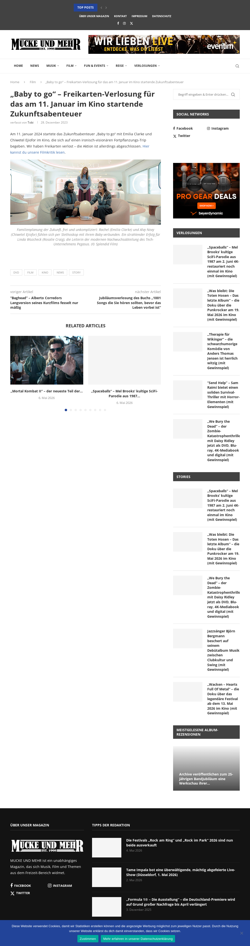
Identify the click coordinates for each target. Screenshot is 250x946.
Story (76, 272)
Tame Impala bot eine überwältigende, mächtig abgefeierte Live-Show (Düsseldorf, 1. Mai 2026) (180, 872)
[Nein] (241, 933)
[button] (101, 7)
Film (69, 66)
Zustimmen (88, 939)
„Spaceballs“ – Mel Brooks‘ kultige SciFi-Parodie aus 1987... (124, 393)
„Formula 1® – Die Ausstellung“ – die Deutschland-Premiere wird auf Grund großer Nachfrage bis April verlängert (180, 902)
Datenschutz (161, 16)
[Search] (237, 66)
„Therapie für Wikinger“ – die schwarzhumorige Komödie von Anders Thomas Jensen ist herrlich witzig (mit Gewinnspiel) (222, 351)
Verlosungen (145, 66)
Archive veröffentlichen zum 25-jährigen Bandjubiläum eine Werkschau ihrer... (206, 779)
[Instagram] (124, 23)
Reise (120, 66)
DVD (16, 272)
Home (18, 66)
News (34, 66)
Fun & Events (94, 66)
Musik (51, 66)
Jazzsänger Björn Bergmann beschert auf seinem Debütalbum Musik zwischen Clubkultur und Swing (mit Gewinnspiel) (223, 650)
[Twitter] (131, 23)
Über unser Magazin (94, 16)
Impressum (139, 16)
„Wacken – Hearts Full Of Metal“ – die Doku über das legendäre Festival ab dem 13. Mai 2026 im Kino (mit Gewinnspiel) (223, 699)
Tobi (30, 122)
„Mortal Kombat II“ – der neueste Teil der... (46, 391)
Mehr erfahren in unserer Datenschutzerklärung (138, 939)
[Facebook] (118, 23)
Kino (45, 272)
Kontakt (120, 16)
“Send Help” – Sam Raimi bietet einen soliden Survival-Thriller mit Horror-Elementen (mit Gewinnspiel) (223, 394)
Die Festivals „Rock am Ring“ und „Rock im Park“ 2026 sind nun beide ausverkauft (179, 842)
